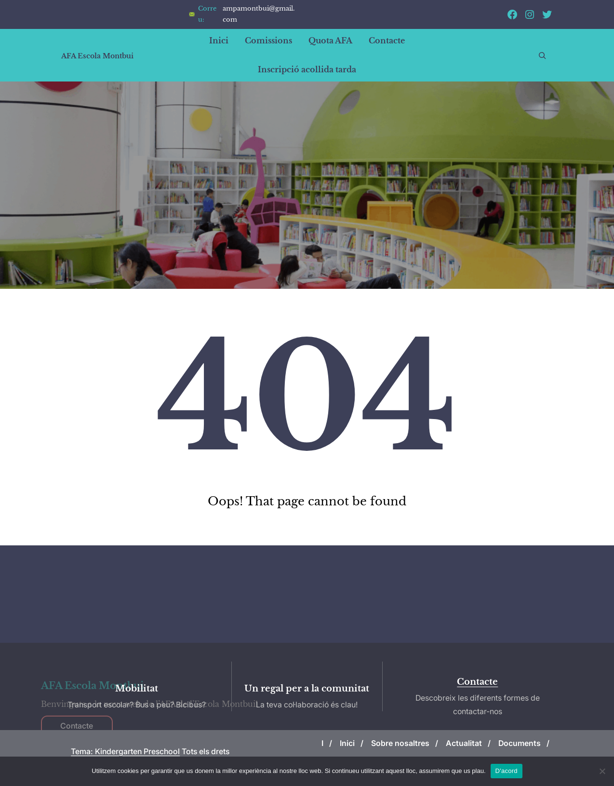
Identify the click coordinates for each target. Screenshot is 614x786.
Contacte (477, 682)
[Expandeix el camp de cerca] (542, 55)
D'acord (506, 770)
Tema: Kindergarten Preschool (125, 751)
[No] (602, 771)
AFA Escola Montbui (97, 56)
